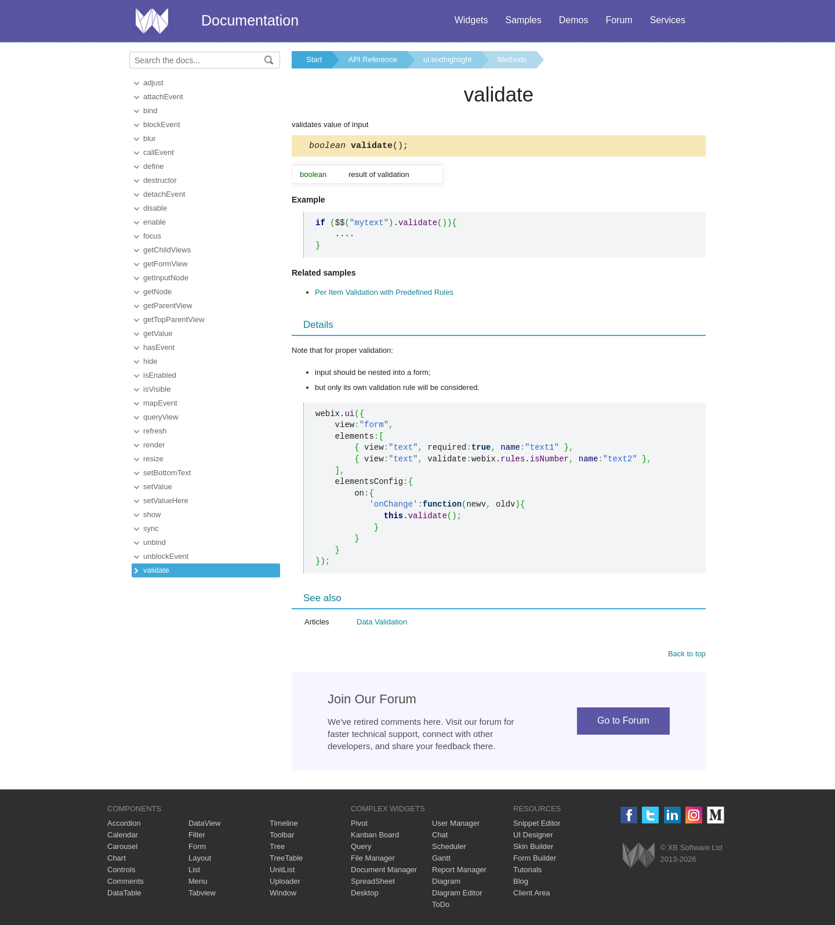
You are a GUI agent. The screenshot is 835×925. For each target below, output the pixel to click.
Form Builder (534, 859)
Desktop (365, 894)
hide (150, 361)
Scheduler (449, 848)
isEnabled (159, 375)
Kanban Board (375, 836)
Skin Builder (533, 848)
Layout (199, 859)
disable (155, 208)
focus (152, 236)
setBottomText (167, 472)
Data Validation (382, 623)
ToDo (440, 906)
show (152, 514)
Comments (125, 883)
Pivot (359, 825)
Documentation (250, 20)
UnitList (282, 871)
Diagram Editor (457, 894)
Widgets (471, 20)
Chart (116, 859)
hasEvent (159, 347)
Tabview (202, 894)
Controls (121, 871)
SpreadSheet (373, 883)
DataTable (124, 894)
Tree (277, 848)
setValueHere (165, 500)
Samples (523, 20)
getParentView (167, 305)
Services (667, 20)
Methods (512, 59)
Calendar (122, 836)
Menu (198, 883)
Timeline (284, 825)
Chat (440, 836)
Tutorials (527, 871)
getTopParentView (173, 319)
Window (283, 894)
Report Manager (459, 871)
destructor (160, 180)
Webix (639, 857)
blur (149, 138)
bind (150, 110)
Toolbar (282, 836)
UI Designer (533, 836)
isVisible (156, 389)
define (153, 166)
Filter (196, 836)
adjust (153, 82)
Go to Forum (623, 722)
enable (154, 222)
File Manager (373, 859)
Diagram (446, 883)
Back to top (687, 655)
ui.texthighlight (447, 59)
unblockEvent (165, 556)
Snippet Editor (537, 825)
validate (156, 570)
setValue (157, 486)
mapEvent (160, 403)
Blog (520, 883)
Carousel (122, 848)
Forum (618, 20)
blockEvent (161, 124)
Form (197, 848)
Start (314, 59)
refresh (154, 431)
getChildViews (167, 249)
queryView (160, 417)
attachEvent (163, 96)
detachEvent (164, 194)
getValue (157, 333)
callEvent (158, 152)
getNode (157, 291)
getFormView (165, 263)
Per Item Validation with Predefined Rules (384, 294)
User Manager (456, 825)
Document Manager (384, 871)
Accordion (124, 825)
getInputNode (165, 277)
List (194, 871)
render (154, 444)
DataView (204, 825)
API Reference (372, 59)
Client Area (531, 894)
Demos (574, 20)
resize (153, 458)
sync (151, 528)
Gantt (441, 859)
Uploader (285, 883)
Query (361, 848)
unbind (154, 542)
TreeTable (286, 859)
